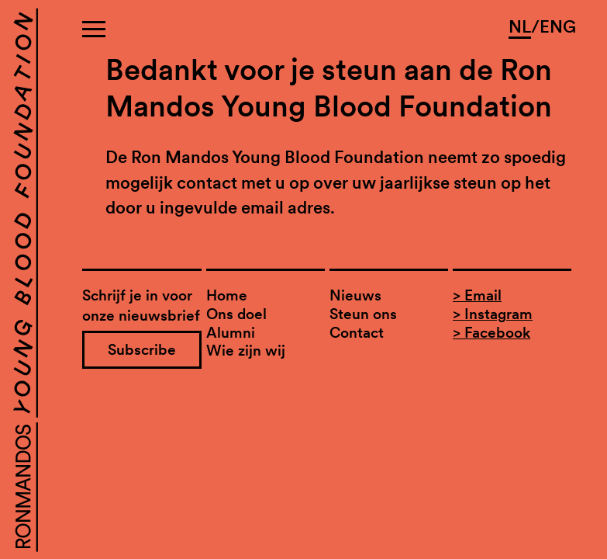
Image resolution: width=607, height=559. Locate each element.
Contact (356, 333)
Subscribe (142, 350)
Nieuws (355, 295)
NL (520, 26)
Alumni (230, 333)
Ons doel (236, 314)
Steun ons (363, 314)
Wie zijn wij (245, 350)
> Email (477, 295)
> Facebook (491, 333)
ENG (558, 26)
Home (226, 295)
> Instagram (493, 314)
